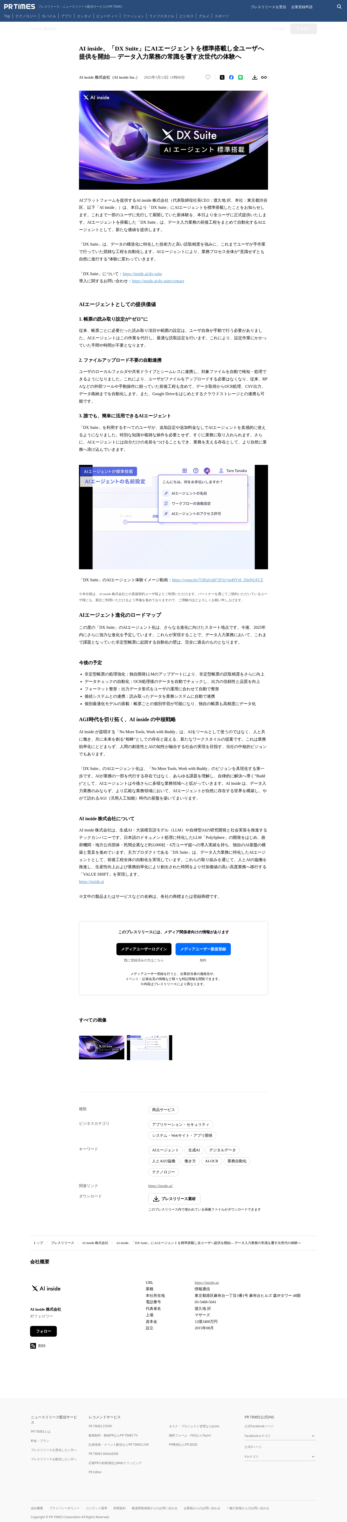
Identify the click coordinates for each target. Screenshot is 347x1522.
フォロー (43, 1331)
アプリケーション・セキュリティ (180, 1124)
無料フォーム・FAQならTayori (190, 1435)
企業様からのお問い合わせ (202, 1508)
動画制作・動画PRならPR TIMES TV (113, 1435)
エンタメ (84, 16)
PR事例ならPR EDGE (183, 1444)
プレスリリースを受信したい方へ (54, 1450)
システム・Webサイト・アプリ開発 (182, 1135)
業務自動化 (237, 1161)
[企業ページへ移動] (46, 1289)
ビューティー (107, 16)
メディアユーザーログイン (144, 949)
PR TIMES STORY (100, 1426)
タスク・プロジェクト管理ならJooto (194, 1426)
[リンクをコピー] (264, 77)
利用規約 (119, 1508)
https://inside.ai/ (160, 1186)
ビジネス (186, 16)
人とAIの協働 (163, 1161)
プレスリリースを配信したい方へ (54, 1459)
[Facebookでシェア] (231, 77)
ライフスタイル (161, 16)
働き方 (190, 1161)
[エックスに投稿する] (222, 77)
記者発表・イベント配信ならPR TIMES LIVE (119, 1444)
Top (7, 16)
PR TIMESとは (40, 1431)
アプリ (66, 16)
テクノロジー (26, 16)
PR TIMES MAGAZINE (103, 1454)
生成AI (194, 1150)
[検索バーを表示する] (339, 6)
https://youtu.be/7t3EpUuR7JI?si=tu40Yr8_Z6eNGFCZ (217, 580)
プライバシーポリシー (64, 1508)
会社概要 (37, 1508)
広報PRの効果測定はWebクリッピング (115, 1463)
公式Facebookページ (259, 1426)
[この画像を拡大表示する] (101, 1048)
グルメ (204, 16)
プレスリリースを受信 (268, 6)
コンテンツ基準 (96, 1508)
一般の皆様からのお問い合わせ (247, 1508)
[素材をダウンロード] (255, 77)
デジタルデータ (222, 1150)
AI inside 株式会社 (95, 1243)
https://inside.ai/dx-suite (142, 274)
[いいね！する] (208, 77)
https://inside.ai (91, 881)
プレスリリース (62, 1243)
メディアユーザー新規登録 (203, 949)
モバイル (49, 16)
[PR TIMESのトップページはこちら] (63, 7)
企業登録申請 (302, 6)
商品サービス (163, 1110)
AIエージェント (165, 1150)
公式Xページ (253, 1447)
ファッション (133, 16)
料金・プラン (40, 1441)
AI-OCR (211, 1161)
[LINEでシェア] (240, 77)
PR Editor (95, 1472)
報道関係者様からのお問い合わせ (155, 1508)
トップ (38, 1243)
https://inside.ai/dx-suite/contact (158, 281)
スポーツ (222, 16)
